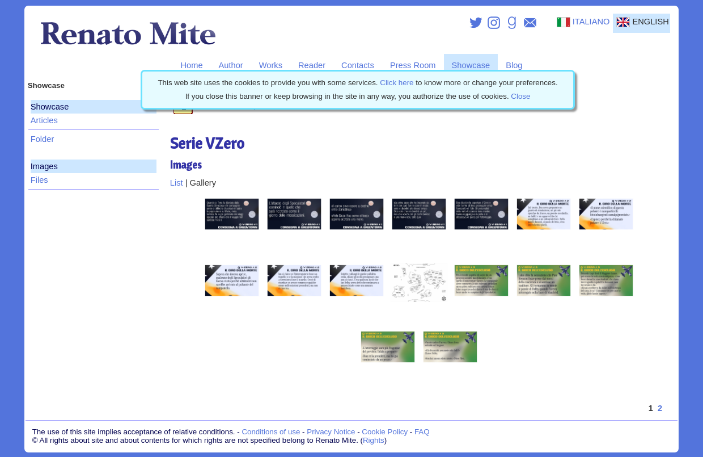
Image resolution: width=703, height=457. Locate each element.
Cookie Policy (385, 431)
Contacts (357, 65)
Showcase (471, 65)
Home (191, 65)
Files (39, 180)
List (176, 182)
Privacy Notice (331, 431)
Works (270, 65)
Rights (373, 440)
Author (231, 65)
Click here (396, 82)
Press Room (413, 65)
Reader (311, 65)
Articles (44, 120)
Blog (514, 65)
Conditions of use (271, 431)
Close (520, 96)
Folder (42, 139)
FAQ (422, 431)
